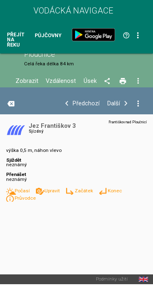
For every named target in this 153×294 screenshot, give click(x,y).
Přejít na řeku (15, 40)
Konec (115, 191)
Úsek (90, 81)
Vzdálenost (61, 81)
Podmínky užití (112, 279)
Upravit (52, 191)
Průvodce (25, 198)
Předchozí (86, 103)
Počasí (23, 191)
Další (113, 103)
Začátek (84, 191)
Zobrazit (27, 81)
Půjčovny (48, 35)
